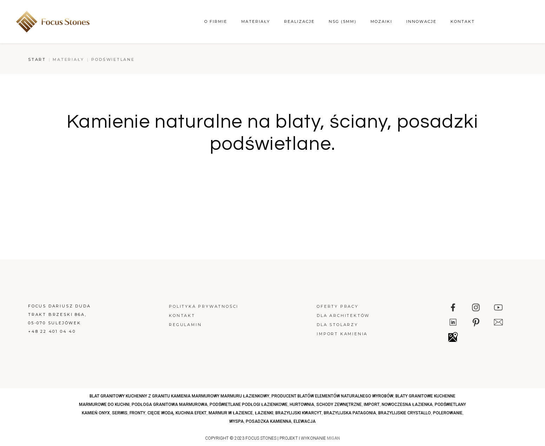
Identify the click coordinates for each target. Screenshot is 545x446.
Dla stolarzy (337, 324)
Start (37, 59)
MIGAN (333, 438)
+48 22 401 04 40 (52, 331)
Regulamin (185, 324)
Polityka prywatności (203, 306)
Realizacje (299, 21)
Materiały (255, 21)
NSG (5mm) (342, 21)
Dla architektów (343, 315)
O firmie (215, 21)
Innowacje (421, 21)
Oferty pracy (338, 306)
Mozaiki (381, 21)
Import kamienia (342, 333)
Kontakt (463, 21)
